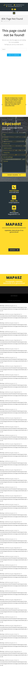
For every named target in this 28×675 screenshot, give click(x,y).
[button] (14, 13)
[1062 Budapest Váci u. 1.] (14, 240)
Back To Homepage (14, 55)
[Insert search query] (14, 49)
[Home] (1, 21)
